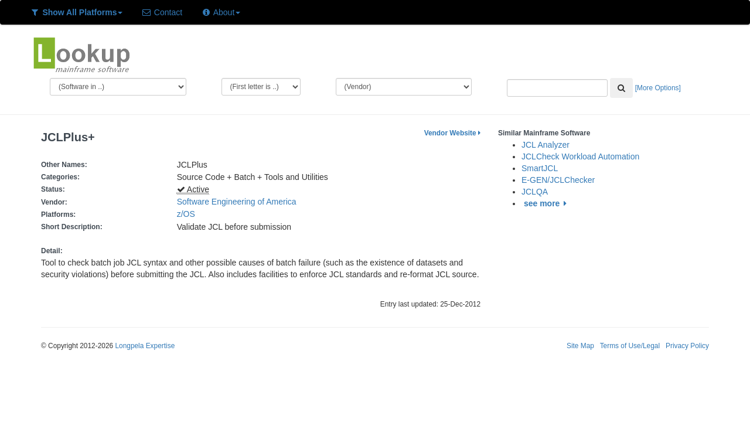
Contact (161, 12)
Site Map (580, 346)
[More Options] (658, 88)
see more (547, 203)
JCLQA (534, 191)
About (220, 12)
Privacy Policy (687, 346)
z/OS (188, 214)
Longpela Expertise (145, 346)
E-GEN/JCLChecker (558, 180)
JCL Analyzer (545, 144)
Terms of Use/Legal (630, 346)
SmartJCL (539, 168)
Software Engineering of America (236, 201)
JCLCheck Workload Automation (580, 156)
